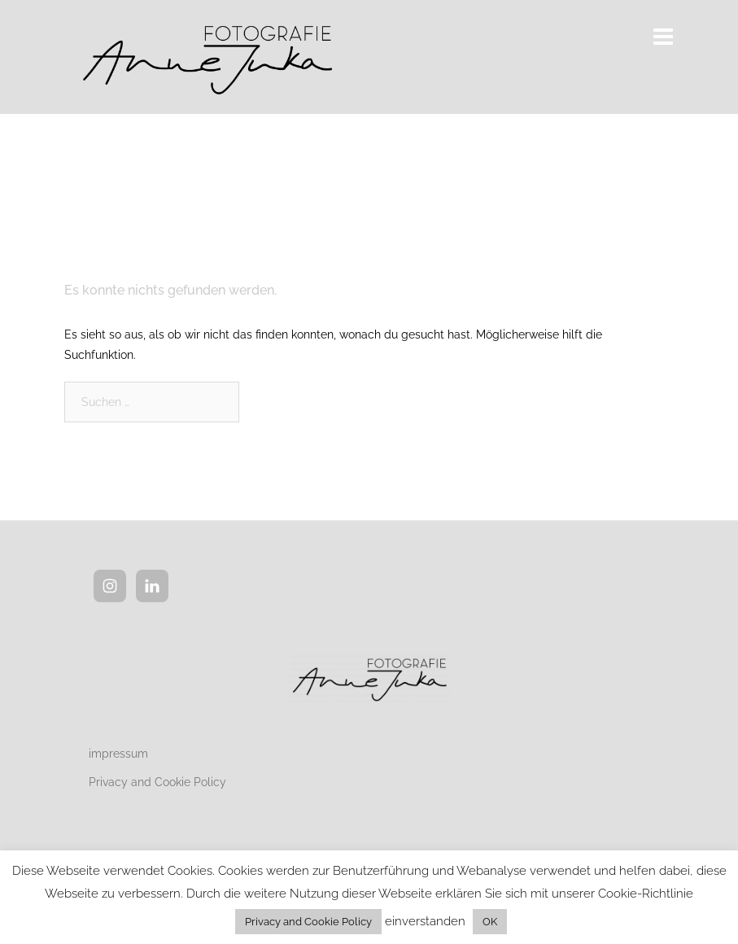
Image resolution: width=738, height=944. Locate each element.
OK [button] (490, 922)
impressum (118, 753)
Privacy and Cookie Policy (157, 782)
